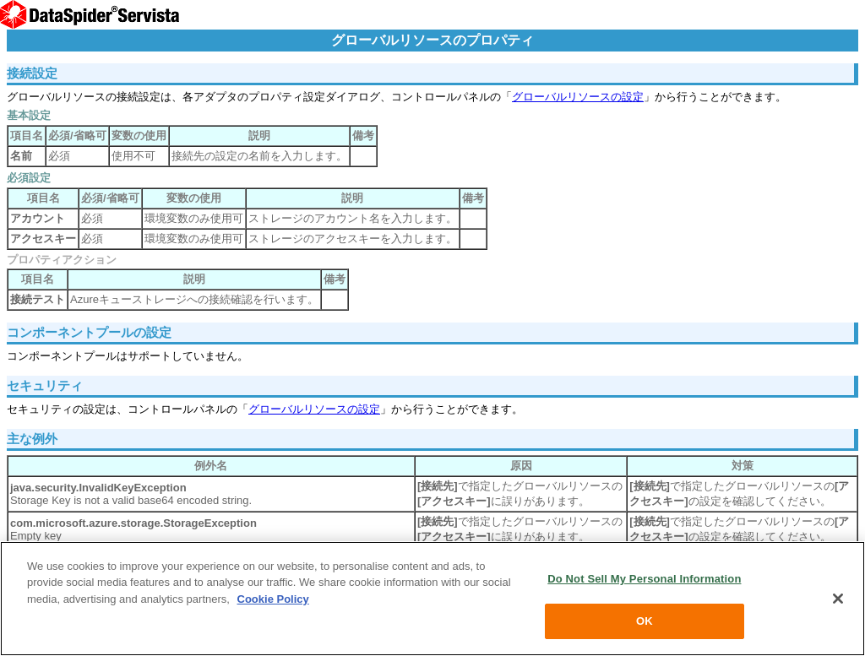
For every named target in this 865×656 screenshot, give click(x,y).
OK (644, 621)
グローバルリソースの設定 (578, 96)
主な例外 (32, 438)
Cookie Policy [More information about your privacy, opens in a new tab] (273, 599)
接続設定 (32, 73)
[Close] (838, 598)
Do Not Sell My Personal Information (644, 578)
